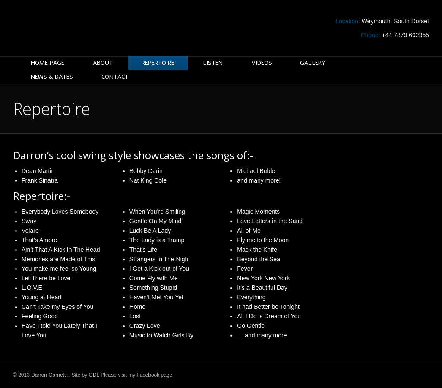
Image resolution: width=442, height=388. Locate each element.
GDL (94, 375)
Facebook (148, 375)
